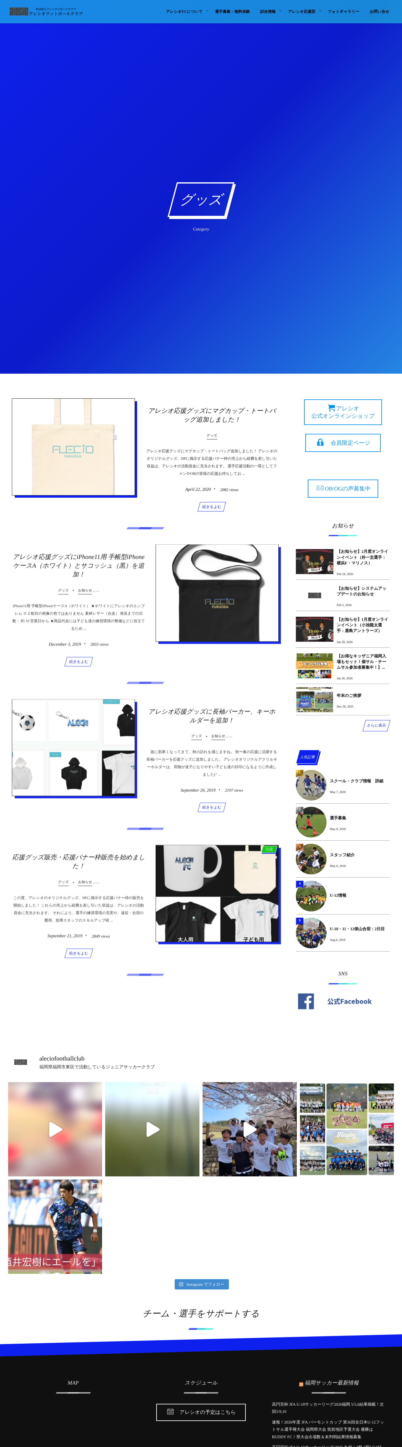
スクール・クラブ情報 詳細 (356, 781)
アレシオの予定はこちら (208, 1412)
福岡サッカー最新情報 (332, 1379)
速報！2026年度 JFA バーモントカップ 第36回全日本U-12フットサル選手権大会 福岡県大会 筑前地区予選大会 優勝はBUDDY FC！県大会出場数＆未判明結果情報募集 (328, 1429)
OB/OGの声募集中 (347, 488)
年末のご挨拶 (349, 695)
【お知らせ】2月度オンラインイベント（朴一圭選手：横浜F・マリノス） (362, 557)
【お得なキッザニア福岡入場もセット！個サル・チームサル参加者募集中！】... (361, 662)
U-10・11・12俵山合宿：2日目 (357, 928)
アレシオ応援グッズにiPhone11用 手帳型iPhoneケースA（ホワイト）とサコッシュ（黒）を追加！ (79, 569)
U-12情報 (338, 895)
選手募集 (338, 818)
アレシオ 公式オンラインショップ (343, 412)
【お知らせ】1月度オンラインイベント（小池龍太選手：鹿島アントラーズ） (362, 625)
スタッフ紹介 (342, 855)
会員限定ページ (350, 443)
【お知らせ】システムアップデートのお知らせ (361, 591)
